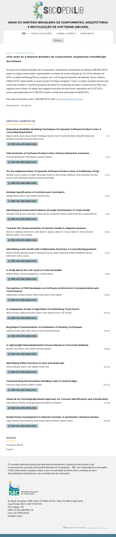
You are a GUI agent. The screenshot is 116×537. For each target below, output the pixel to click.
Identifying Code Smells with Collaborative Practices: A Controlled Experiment (51, 249)
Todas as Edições (41, 33)
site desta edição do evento (70, 99)
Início (9, 53)
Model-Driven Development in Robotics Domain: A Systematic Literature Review (52, 417)
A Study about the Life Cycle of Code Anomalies (34, 270)
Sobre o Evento (66, 33)
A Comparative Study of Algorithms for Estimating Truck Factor (42, 309)
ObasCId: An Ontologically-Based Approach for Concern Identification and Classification (57, 399)
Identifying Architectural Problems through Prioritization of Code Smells (48, 210)
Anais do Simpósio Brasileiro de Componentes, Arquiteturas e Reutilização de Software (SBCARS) (58, 25)
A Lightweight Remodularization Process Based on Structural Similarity (47, 345)
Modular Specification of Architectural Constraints (35, 192)
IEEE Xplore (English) (23, 144)
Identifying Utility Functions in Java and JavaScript (35, 363)
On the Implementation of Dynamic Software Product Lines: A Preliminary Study (52, 171)
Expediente (87, 33)
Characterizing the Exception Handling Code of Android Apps (41, 381)
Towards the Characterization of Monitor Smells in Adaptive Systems (46, 228)
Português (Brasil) (14, 445)
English (9, 449)
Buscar (58, 40)
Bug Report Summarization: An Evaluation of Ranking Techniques (44, 327)
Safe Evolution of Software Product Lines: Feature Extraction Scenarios (47, 153)
